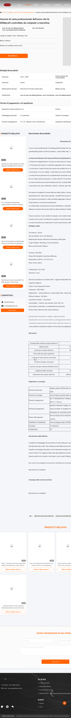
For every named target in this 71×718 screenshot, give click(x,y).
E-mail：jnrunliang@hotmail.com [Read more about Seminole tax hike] (11, 688)
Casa (19, 5)
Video (36, 5)
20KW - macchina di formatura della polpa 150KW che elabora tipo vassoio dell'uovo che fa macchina (13, 564)
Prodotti (28, 5)
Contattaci (57, 5)
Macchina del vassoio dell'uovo (44, 516)
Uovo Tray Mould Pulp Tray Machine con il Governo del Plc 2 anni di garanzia (41, 564)
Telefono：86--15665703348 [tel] (10, 685)
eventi (67, 5)
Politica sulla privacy (8, 716)
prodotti (9, 12)
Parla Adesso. (14, 56)
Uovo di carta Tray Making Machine (23, 12)
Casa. (4, 12)
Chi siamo (46, 5)
